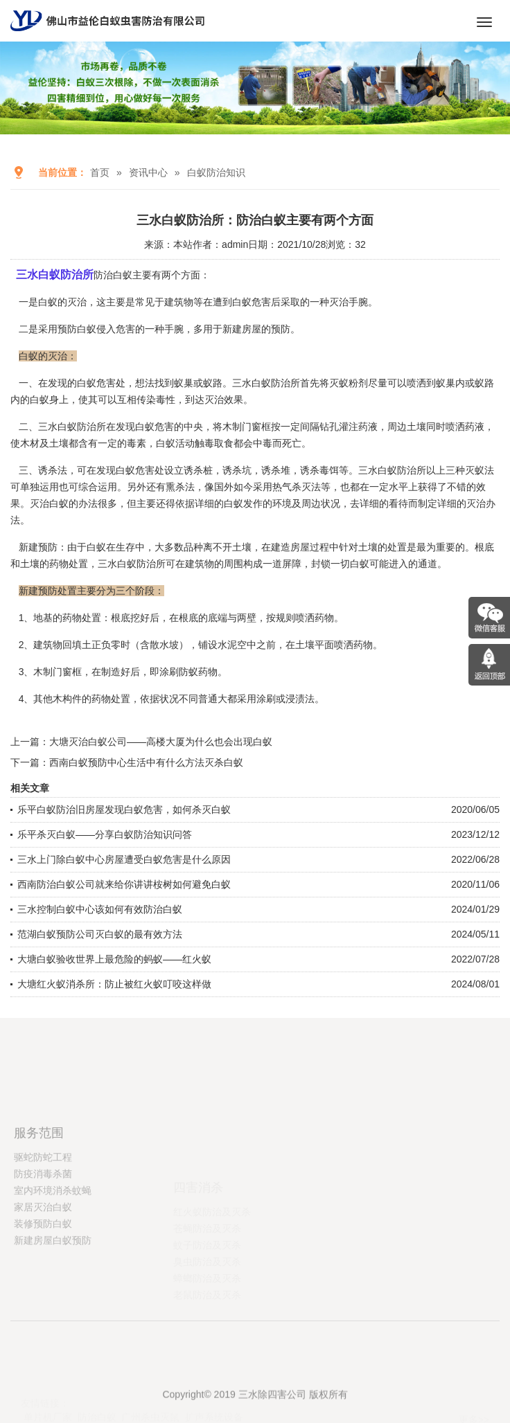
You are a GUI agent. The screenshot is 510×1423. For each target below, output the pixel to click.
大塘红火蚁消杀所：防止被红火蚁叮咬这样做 (114, 984)
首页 (99, 172)
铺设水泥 (217, 644)
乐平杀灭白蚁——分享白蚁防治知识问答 (104, 834)
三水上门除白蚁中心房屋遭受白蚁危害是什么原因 (124, 859)
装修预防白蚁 (43, 1281)
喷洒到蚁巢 (431, 382)
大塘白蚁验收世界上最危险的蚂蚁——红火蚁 (114, 959)
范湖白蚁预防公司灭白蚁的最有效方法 (99, 934)
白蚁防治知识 (216, 172)
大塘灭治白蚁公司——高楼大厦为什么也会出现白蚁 (160, 741)
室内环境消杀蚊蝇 (52, 1247)
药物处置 (110, 698)
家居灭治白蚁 (43, 1264)
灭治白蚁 (49, 503)
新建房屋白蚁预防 (52, 1297)
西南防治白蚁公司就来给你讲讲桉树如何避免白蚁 (124, 884)
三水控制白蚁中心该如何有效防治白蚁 (99, 909)
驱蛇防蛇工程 (43, 1214)
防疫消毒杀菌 (43, 1231)
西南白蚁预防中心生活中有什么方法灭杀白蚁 (146, 762)
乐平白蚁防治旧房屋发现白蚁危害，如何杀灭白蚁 (124, 809)
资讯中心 (148, 172)
